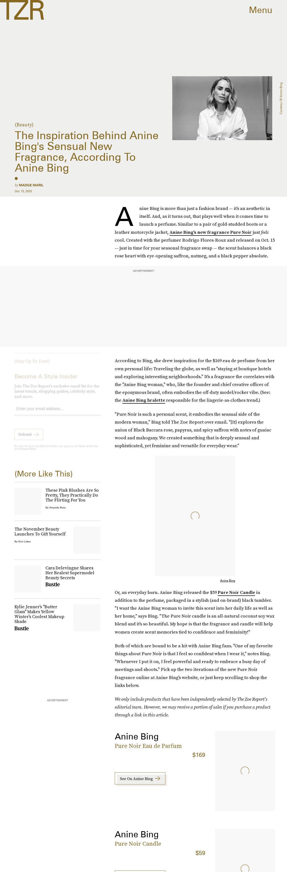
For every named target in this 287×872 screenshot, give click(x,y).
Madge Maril (31, 185)
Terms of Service (88, 449)
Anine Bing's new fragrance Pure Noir (211, 232)
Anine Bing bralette (143, 400)
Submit (25, 437)
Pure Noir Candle (236, 592)
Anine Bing (227, 580)
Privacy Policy (27, 452)
